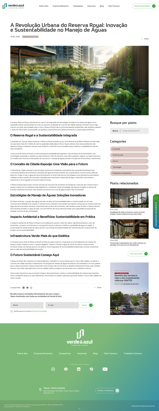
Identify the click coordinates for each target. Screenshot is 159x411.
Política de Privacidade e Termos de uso (143, 406)
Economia (130, 149)
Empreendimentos (61, 6)
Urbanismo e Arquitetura (130, 173)
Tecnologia (130, 167)
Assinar (87, 305)
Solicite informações (145, 6)
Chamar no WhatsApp (108, 390)
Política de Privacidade (39, 311)
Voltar (145, 39)
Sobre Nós (43, 6)
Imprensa (91, 6)
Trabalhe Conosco (133, 353)
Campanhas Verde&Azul (155, 211)
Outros (130, 161)
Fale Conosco (114, 6)
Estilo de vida (130, 155)
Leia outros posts (139, 254)
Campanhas (78, 6)
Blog (102, 6)
